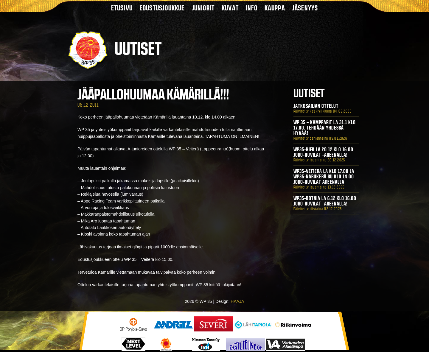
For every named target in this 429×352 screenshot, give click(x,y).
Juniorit (203, 8)
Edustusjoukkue (162, 8)
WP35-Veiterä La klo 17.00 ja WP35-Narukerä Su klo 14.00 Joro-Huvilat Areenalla (323, 176)
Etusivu (122, 8)
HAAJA (237, 301)
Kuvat (230, 8)
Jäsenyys (305, 8)
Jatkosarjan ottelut (315, 106)
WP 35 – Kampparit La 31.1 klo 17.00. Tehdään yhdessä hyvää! (324, 127)
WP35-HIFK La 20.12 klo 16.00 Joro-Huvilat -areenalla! (323, 152)
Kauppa (275, 8)
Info (251, 8)
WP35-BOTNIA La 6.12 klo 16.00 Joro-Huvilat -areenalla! (324, 201)
